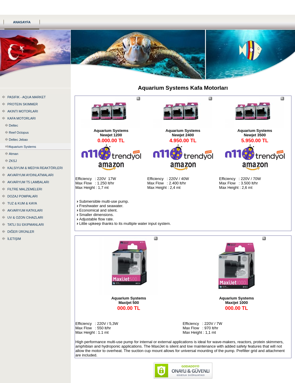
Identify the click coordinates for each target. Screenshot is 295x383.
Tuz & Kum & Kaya (22, 203)
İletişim (14, 238)
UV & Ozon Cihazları (25, 217)
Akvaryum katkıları (24, 210)
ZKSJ (13, 161)
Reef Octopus (19, 132)
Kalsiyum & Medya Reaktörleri (35, 168)
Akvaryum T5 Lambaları (28, 182)
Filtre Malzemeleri (24, 189)
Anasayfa (22, 22)
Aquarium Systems (22, 146)
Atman (13, 154)
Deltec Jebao (18, 139)
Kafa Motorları (21, 118)
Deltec (13, 125)
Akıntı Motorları (22, 111)
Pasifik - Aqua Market (26, 97)
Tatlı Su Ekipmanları (25, 224)
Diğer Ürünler (20, 231)
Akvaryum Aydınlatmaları (30, 175)
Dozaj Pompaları (22, 196)
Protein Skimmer (22, 104)
